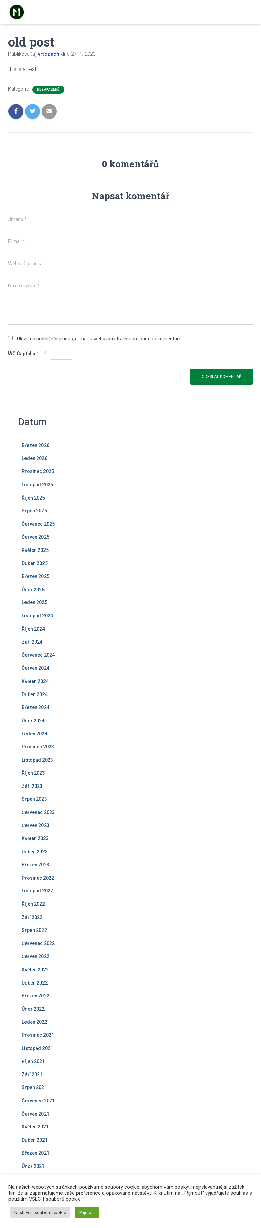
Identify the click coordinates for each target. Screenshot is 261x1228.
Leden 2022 (34, 1022)
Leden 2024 (34, 733)
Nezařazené (48, 89)
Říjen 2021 (33, 1061)
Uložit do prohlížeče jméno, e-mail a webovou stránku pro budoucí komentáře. (99, 338)
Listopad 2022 (37, 890)
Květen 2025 (35, 550)
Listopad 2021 (37, 1048)
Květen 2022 (35, 969)
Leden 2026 (34, 458)
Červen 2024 (35, 668)
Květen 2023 (35, 838)
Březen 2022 (35, 995)
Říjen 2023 (33, 773)
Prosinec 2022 (38, 878)
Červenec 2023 (38, 812)
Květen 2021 (35, 1127)
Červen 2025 (35, 537)
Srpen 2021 (34, 1087)
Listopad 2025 (37, 484)
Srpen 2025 (34, 510)
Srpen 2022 (34, 930)
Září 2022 (32, 917)
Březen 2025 (35, 576)
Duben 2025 (35, 563)
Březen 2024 (35, 707)
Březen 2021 (35, 1153)
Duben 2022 (35, 983)
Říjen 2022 (33, 904)
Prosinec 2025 (38, 471)
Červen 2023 (35, 825)
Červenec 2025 (38, 524)
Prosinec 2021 (38, 1035)
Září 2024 (32, 642)
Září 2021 (32, 1074)
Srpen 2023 (34, 799)
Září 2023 (32, 786)
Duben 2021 (35, 1140)
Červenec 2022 (38, 943)
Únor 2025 (33, 589)
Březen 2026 (35, 445)
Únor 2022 (33, 1009)
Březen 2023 (35, 864)
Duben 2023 (35, 851)
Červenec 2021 (38, 1100)
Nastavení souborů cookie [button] (40, 1212)
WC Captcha (21, 353)
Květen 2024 (35, 681)
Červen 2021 (35, 1114)
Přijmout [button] (87, 1212)
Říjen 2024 (33, 629)
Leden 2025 (34, 602)
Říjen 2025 (33, 498)
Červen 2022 (35, 956)
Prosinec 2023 (38, 747)
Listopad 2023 (37, 760)
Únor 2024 (33, 720)
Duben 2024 (35, 694)
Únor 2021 (33, 1166)
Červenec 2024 (38, 655)
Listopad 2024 (37, 615)
